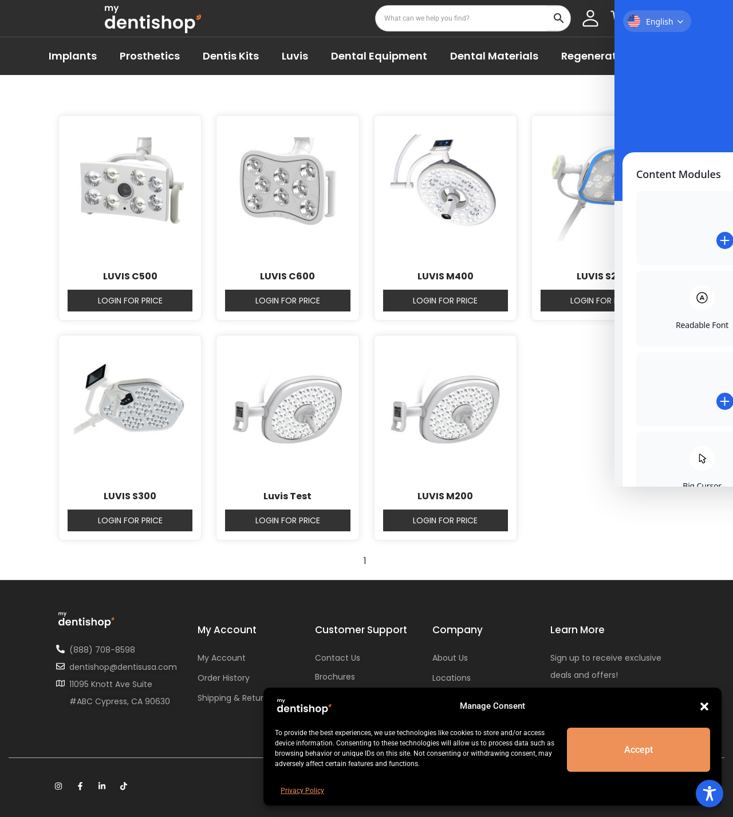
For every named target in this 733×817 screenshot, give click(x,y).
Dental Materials (494, 56)
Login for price (130, 300)
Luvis (295, 56)
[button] (704, 706)
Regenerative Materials (623, 56)
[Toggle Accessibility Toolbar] (709, 793)
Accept (638, 750)
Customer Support (361, 630)
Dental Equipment (379, 56)
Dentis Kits (231, 56)
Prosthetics (150, 56)
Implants (73, 56)
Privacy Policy (302, 791)
